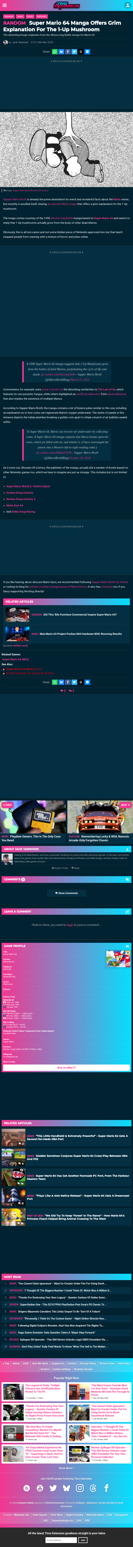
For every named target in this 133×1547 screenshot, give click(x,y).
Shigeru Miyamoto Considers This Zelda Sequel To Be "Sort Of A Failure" (55, 1311)
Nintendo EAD (9, 976)
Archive (45, 1369)
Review (24, 669)
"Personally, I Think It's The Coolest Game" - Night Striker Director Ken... (58, 1318)
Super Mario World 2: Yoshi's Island (28, 486)
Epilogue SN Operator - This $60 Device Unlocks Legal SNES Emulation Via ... (59, 1339)
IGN (109, 1514)
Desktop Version (83, 1369)
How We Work (40, 1363)
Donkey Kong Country (19, 492)
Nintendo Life (21, 1514)
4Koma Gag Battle (62, 218)
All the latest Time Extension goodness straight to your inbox (66, 1533)
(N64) (15, 659)
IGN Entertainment (54, 1503)
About (16, 1363)
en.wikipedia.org (10, 1056)
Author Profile (60, 868)
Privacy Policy (88, 1363)
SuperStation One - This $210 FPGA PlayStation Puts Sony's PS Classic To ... (58, 1304)
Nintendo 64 (8, 961)
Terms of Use (107, 1363)
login (70, 925)
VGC (45, 1520)
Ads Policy (124, 1363)
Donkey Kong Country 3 (20, 499)
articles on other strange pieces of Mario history (58, 586)
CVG (79, 1520)
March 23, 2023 (79, 379)
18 (20, 1223)
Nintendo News (95, 1514)
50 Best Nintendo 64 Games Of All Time (30, 673)
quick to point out (52, 389)
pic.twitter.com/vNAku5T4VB (53, 452)
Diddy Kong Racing (23, 511)
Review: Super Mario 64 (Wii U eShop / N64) (22, 1049)
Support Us (58, 1363)
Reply (75, 868)
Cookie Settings (62, 1369)
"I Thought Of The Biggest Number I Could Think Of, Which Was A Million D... (60, 1290)
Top (6, 1363)
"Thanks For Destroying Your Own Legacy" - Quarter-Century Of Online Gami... (58, 1297)
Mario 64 (107, 218)
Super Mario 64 (10, 954)
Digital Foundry (74, 1514)
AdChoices (91, 1503)
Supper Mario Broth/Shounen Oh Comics (31, 190)
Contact (72, 1363)
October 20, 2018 (79, 458)
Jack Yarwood (20, 42)
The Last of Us (106, 389)
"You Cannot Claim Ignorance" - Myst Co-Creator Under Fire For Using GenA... (58, 1283)
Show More (66, 1468)
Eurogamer (121, 1514)
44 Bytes (80, 1503)
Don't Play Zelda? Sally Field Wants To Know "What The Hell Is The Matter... (58, 1346)
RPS (87, 1520)
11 (20, 1203)
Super (97, 218)
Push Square (40, 1514)
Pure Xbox (57, 1514)
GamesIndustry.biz (62, 1520)
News (20, 16)
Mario (30, 16)
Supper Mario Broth (15, 199)
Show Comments (66, 893)
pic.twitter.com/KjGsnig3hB (57, 374)
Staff (26, 1363)
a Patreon (107, 586)
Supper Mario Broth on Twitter (110, 582)
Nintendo (41, 16)
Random (9, 16)
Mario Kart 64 (14, 505)
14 (20, 1183)
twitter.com (20, 645)
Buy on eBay (66, 1067)
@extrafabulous (116, 394)
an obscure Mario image (62, 204)
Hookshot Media (26, 1503)
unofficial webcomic (88, 394)
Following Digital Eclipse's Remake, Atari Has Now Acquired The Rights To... (57, 1325)
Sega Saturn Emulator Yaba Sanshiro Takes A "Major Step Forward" (52, 1332)
